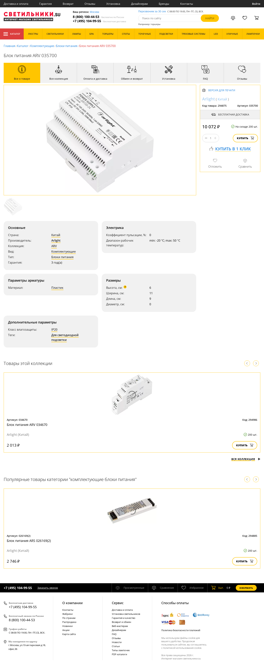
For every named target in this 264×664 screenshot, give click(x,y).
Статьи (116, 646)
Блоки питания (66, 46)
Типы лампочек (121, 650)
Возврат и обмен (121, 622)
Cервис (118, 603)
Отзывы (90, 4)
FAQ (114, 634)
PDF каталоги (119, 654)
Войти (256, 4)
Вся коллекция (245, 459)
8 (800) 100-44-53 (98, 17)
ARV (54, 246)
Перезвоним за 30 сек (152, 11)
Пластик (57, 288)
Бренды (164, 4)
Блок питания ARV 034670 (27, 424)
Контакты (186, 4)
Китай (55, 235)
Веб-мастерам (120, 626)
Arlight (55, 240)
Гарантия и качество (123, 618)
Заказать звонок (47, 587)
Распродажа (69, 622)
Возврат (68, 4)
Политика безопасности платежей (180, 630)
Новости (117, 642)
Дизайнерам (139, 4)
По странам (69, 618)
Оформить (246, 588)
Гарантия (45, 4)
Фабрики (67, 614)
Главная (9, 46)
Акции (65, 630)
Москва (94, 12)
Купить (245, 138)
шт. (217, 588)
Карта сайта (69, 634)
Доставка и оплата (16, 4)
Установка (113, 4)
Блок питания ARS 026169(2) (29, 540)
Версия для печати (221, 90)
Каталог (11, 34)
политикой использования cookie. (182, 647)
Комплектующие (42, 46)
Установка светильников (126, 614)
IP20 (54, 330)
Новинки (67, 626)
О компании (72, 603)
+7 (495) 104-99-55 (99, 21)
